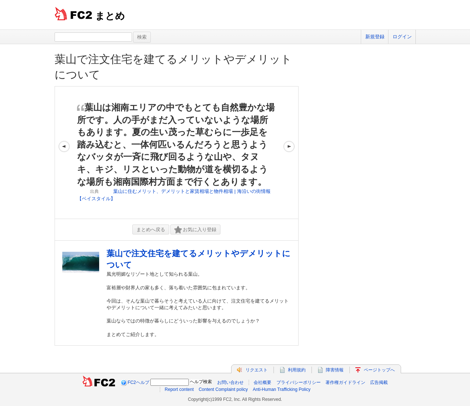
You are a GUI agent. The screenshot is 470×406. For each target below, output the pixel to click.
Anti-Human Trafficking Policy (282, 389)
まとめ (110, 15)
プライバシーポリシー (298, 382)
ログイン (402, 36)
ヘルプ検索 (201, 381)
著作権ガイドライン (345, 382)
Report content (179, 389)
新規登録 (374, 36)
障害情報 (335, 370)
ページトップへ (379, 370)
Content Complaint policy (223, 389)
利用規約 (297, 370)
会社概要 (262, 382)
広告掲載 (379, 382)
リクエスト (257, 370)
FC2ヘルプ (138, 382)
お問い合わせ (230, 382)
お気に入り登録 (195, 230)
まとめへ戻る (150, 229)
